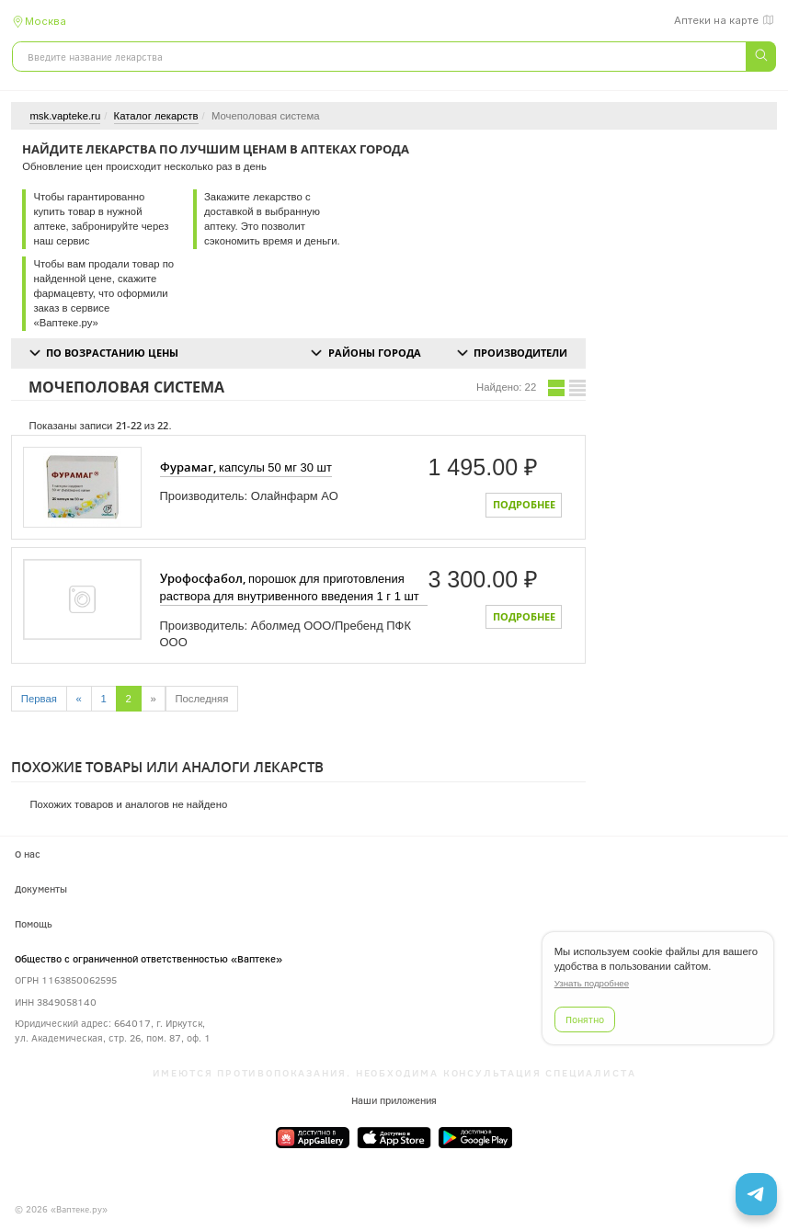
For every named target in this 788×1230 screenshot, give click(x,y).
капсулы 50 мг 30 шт (246, 467)
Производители (520, 352)
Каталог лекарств (156, 115)
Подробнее (524, 504)
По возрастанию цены (112, 352)
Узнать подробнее (591, 983)
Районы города (374, 352)
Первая (39, 698)
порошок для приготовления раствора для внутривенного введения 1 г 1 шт (289, 586)
